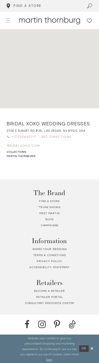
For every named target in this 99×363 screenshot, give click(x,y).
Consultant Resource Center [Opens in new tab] (49, 303)
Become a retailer (49, 291)
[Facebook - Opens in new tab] (27, 324)
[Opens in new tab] (46, 131)
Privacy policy (50, 261)
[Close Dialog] (92, 348)
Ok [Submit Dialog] (84, 348)
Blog (49, 219)
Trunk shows (49, 207)
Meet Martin (49, 213)
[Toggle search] (90, 6)
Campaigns (49, 225)
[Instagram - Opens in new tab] (42, 324)
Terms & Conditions (49, 255)
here (49, 359)
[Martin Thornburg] (49, 20)
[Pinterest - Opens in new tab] (57, 324)
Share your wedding (49, 249)
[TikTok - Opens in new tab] (72, 324)
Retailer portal (49, 297)
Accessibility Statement (49, 267)
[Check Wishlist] (90, 20)
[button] (8, 20)
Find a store (49, 201)
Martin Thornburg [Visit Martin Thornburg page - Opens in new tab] (21, 156)
